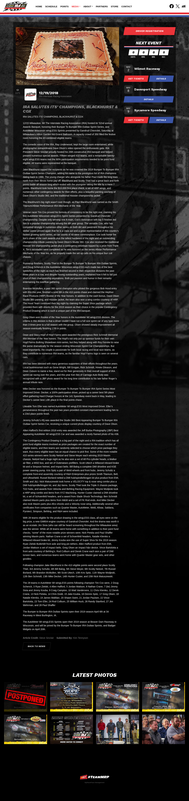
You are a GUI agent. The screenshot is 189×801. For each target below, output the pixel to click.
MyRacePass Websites (94, 777)
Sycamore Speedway (150, 110)
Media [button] (75, 6)
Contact (126, 6)
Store (114, 6)
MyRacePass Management (94, 782)
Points (64, 6)
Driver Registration (149, 31)
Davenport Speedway (150, 89)
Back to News (37, 646)
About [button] (87, 6)
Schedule (51, 6)
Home (39, 6)
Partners (102, 6)
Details (161, 78)
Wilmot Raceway (147, 68)
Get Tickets (136, 78)
